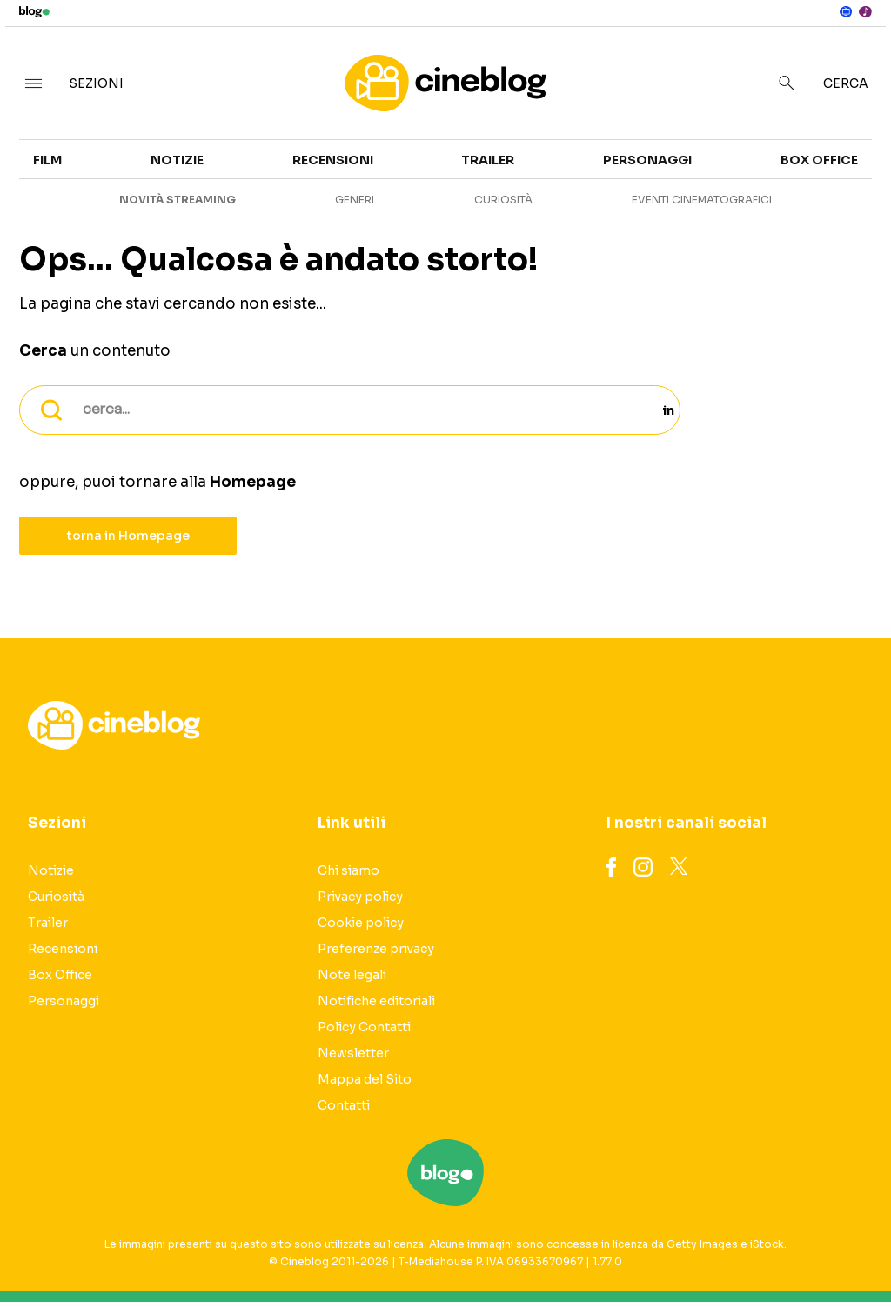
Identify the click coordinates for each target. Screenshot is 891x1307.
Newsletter (353, 1053)
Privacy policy (360, 896)
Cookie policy (361, 922)
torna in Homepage (128, 535)
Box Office (819, 160)
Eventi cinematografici (702, 199)
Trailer (487, 160)
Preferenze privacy (376, 949)
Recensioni (332, 160)
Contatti (344, 1105)
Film (47, 160)
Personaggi (647, 160)
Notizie (177, 160)
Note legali (352, 975)
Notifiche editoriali (376, 1001)
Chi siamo (348, 870)
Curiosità (503, 199)
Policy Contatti (364, 1027)
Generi (354, 199)
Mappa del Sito (365, 1079)
